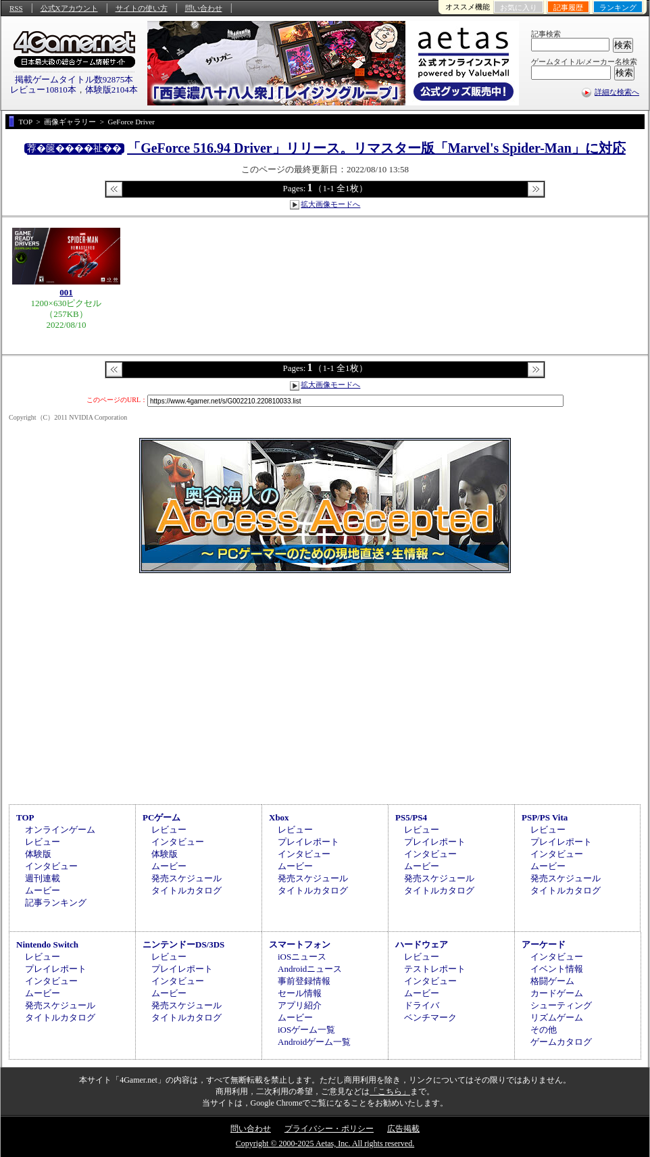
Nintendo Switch (47, 944)
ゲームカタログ (561, 1042)
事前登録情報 (304, 981)
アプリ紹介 (300, 1005)
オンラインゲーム (60, 829)
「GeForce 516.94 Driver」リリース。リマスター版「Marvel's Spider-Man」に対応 (376, 148)
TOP (25, 817)
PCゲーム (161, 817)
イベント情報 (556, 969)
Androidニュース (310, 969)
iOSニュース (302, 957)
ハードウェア (421, 944)
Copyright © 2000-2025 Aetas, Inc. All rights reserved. (325, 1143)
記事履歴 (568, 7)
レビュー (42, 842)
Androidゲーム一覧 (314, 1042)
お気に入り (518, 7)
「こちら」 (390, 1091)
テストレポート (435, 969)
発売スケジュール (186, 878)
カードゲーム (556, 993)
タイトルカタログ (186, 890)
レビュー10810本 (43, 89)
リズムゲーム (556, 1017)
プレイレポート (308, 842)
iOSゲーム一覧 (306, 1030)
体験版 (38, 854)
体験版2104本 (111, 89)
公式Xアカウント (69, 8)
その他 (543, 1030)
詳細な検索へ (617, 92)
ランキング (617, 7)
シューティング (561, 1005)
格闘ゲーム (552, 981)
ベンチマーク (430, 1017)
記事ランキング (55, 902)
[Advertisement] (325, 686)
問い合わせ (203, 8)
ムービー (42, 890)
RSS (16, 8)
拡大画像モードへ (330, 204)
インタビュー (51, 866)
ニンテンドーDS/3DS (183, 944)
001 (66, 292)
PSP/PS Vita (545, 817)
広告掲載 (403, 1128)
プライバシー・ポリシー (329, 1128)
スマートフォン (299, 944)
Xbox (279, 817)
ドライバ (421, 1005)
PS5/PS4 (411, 817)
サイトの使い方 (142, 8)
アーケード (544, 944)
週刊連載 (42, 878)
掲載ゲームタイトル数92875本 (74, 79)
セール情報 (300, 993)
